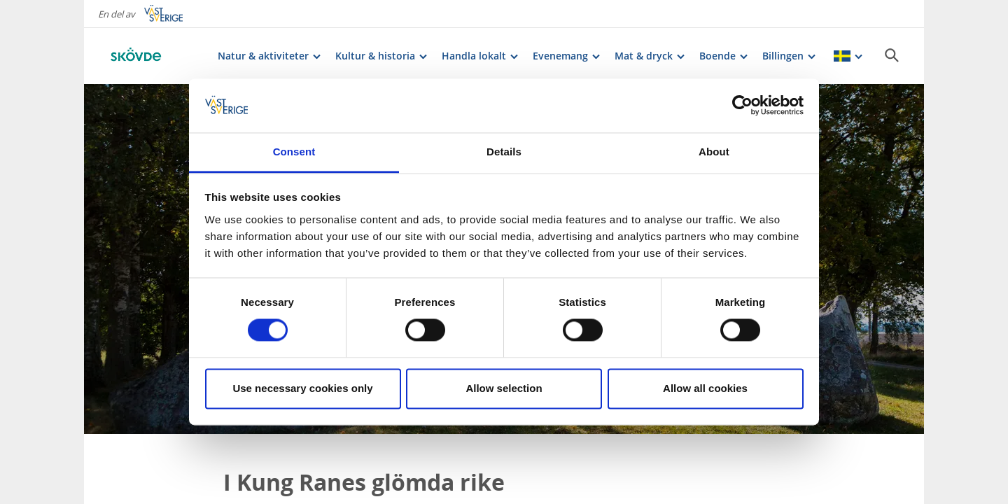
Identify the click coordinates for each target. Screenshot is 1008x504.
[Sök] (892, 55)
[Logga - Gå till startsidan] (154, 56)
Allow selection (503, 388)
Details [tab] (504, 152)
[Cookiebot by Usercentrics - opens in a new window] (742, 105)
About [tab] (714, 152)
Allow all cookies (705, 388)
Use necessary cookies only (302, 388)
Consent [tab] (294, 152)
